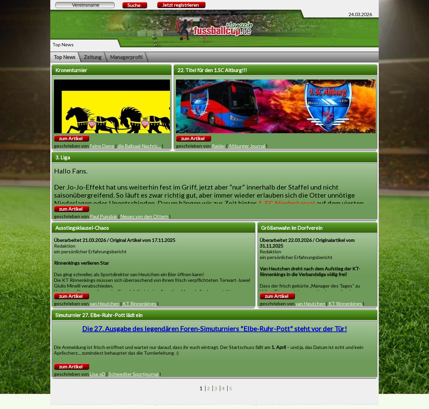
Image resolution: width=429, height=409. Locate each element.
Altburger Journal (247, 146)
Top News (64, 57)
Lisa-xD (97, 374)
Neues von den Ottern (144, 216)
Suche (133, 5)
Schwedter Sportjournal (134, 374)
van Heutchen (104, 303)
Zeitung (93, 57)
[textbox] (85, 5)
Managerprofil (126, 57)
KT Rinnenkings (139, 303)
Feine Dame (102, 146)
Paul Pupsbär (103, 216)
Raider (218, 146)
